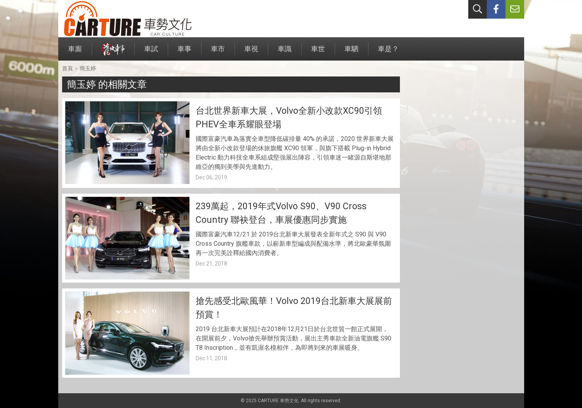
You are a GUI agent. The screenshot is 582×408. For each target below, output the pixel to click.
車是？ (388, 53)
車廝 (75, 53)
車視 (251, 53)
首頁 (67, 68)
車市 (218, 53)
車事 (184, 53)
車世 (318, 53)
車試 (151, 53)
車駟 (351, 53)
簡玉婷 (88, 68)
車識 (284, 53)
